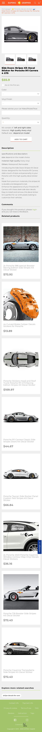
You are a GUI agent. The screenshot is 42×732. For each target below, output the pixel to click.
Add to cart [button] (21, 139)
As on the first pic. (11, 85)
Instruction (22, 713)
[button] (10, 59)
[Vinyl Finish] (21, 103)
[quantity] (21, 122)
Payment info (28, 703)
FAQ (36, 708)
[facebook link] (15, 720)
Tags (32, 713)
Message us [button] (40, 547)
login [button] (34, 209)
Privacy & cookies (10, 708)
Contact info (14, 703)
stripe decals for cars (11, 695)
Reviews (11, 713)
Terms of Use (26, 708)
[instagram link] (27, 720)
